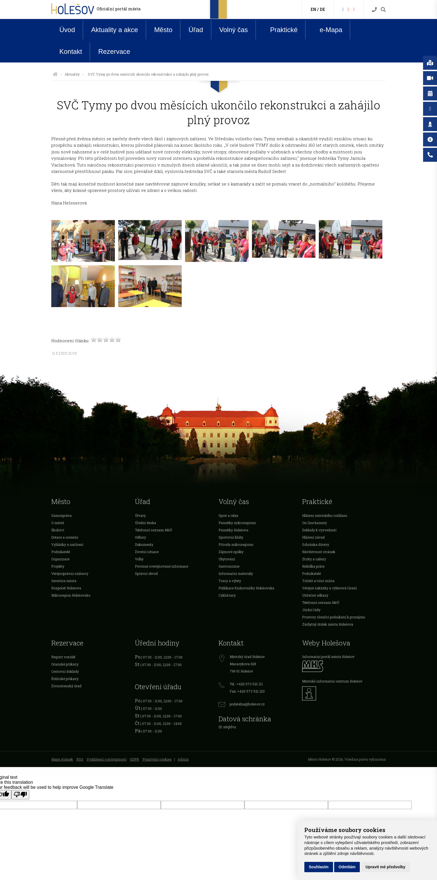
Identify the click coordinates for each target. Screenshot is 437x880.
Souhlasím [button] (319, 867)
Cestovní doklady (65, 671)
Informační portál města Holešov (328, 656)
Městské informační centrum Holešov (332, 681)
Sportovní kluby (231, 537)
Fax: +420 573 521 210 (247, 691)
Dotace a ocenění (64, 537)
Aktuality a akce (114, 29)
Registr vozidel (63, 657)
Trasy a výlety (230, 580)
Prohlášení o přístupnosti (107, 759)
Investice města (63, 580)
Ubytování (227, 559)
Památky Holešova (233, 530)
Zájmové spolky (231, 551)
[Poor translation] (20, 794)
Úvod (67, 29)
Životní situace (147, 551)
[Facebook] (343, 9)
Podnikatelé (60, 551)
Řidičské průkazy (65, 678)
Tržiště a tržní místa (318, 580)
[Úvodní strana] (55, 74)
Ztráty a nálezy (314, 559)
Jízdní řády (311, 609)
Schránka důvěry (315, 544)
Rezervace (114, 51)
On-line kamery (314, 522)
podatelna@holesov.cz (247, 704)
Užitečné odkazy (315, 595)
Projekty (57, 566)
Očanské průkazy (65, 664)
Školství (57, 530)
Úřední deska (145, 522)
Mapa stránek (62, 759)
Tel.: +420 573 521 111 (246, 684)
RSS (79, 759)
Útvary (140, 515)
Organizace (60, 559)
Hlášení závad (313, 537)
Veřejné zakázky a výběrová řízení (329, 588)
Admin (183, 759)
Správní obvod (146, 573)
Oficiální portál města (118, 8)
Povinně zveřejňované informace (161, 566)
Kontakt (70, 51)
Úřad (195, 29)
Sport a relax (228, 515)
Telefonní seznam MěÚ (153, 530)
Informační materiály (236, 573)
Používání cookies (157, 759)
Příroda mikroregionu (236, 544)
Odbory (140, 537)
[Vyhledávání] (383, 10)
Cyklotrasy (227, 595)
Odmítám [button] (347, 867)
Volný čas (233, 29)
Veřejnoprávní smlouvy (69, 573)
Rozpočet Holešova (66, 588)
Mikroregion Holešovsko (70, 595)
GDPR (134, 759)
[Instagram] (354, 9)
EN (313, 9)
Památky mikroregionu (237, 522)
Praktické (279, 29)
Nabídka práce (313, 566)
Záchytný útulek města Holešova (327, 624)
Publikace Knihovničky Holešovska (246, 588)
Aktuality (72, 74)
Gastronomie (229, 566)
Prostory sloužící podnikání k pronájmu (333, 617)
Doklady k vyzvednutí (319, 530)
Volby (139, 559)
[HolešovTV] (348, 9)
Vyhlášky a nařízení (67, 544)
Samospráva (61, 515)
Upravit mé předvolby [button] (385, 867)
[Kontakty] (374, 10)
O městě (57, 522)
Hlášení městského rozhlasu (324, 515)
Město (163, 29)
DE (322, 9)
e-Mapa (326, 30)
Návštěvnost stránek (318, 551)
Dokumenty (144, 544)
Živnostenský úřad (66, 686)
